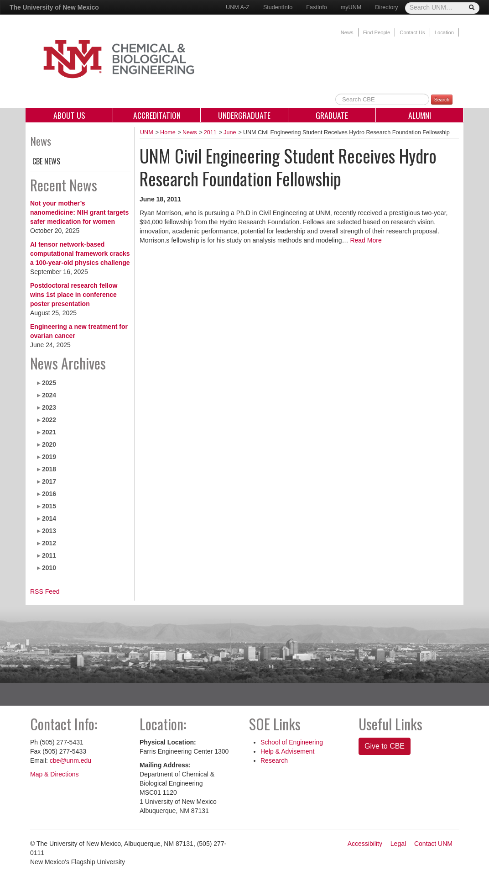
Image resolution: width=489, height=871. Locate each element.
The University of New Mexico (54, 7)
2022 (49, 419)
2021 (49, 432)
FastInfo (316, 7)
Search (441, 99)
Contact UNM (433, 843)
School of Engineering (291, 742)
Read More (365, 240)
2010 (49, 567)
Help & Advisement (287, 751)
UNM (146, 132)
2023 (49, 407)
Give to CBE (384, 746)
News (347, 32)
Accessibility (365, 843)
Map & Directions (54, 774)
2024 (49, 395)
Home (168, 132)
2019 (49, 456)
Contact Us (412, 32)
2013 (49, 530)
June (230, 132)
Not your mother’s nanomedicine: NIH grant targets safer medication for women (79, 212)
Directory (386, 7)
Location (444, 32)
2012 (49, 543)
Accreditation (157, 115)
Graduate (332, 115)
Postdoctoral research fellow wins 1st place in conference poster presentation (73, 294)
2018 (49, 469)
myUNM (351, 7)
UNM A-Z (238, 7)
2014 (49, 518)
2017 (49, 481)
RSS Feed (45, 591)
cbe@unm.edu (70, 760)
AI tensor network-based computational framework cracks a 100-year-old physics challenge (80, 253)
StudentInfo (277, 7)
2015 (49, 506)
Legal (398, 843)
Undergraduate (244, 115)
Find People (376, 32)
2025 (49, 382)
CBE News (46, 161)
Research (274, 760)
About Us (69, 115)
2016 (49, 493)
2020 (49, 444)
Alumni (419, 115)
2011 (49, 555)
